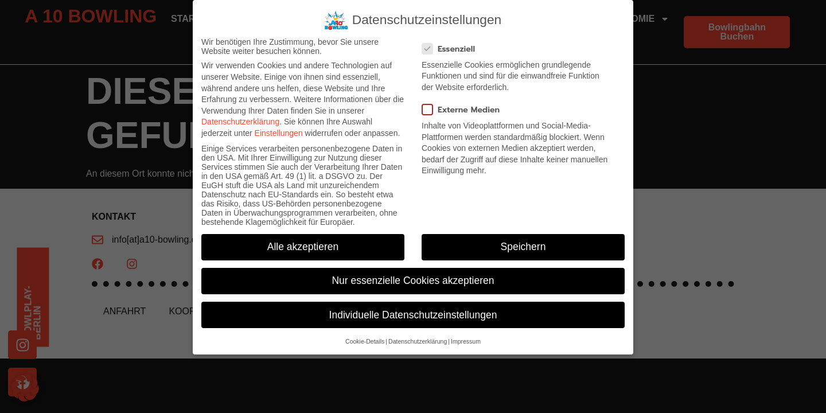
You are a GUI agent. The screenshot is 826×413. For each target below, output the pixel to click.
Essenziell (452, 49)
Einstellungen (279, 133)
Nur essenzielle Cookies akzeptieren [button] (413, 280)
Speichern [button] (523, 246)
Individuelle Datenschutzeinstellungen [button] (413, 315)
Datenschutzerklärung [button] (417, 341)
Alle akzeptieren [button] (303, 246)
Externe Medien (464, 110)
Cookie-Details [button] (364, 341)
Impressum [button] (466, 341)
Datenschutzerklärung (240, 121)
